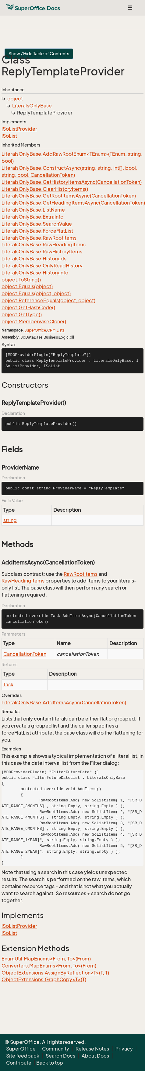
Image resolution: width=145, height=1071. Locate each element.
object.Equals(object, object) (36, 293)
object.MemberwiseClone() (34, 321)
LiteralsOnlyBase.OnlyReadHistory (42, 266)
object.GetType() (22, 314)
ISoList (9, 136)
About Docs (95, 1056)
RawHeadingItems (23, 581)
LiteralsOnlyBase (32, 106)
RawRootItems (80, 574)
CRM (51, 330)
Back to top (49, 1063)
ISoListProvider (19, 129)
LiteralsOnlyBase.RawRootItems (39, 238)
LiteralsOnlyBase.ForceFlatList (37, 231)
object (15, 99)
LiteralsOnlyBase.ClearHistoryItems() (45, 189)
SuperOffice (35, 330)
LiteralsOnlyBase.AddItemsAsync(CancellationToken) (64, 702)
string (10, 520)
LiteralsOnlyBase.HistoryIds (34, 259)
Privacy (124, 1049)
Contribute (18, 1063)
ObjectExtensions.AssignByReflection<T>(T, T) (55, 973)
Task (8, 684)
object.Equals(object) (27, 286)
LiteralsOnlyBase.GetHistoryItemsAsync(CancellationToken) (72, 182)
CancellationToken (24, 654)
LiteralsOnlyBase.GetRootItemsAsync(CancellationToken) (69, 196)
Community (55, 1049)
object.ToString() (21, 280)
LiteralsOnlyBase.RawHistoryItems (42, 252)
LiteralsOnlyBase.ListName (33, 210)
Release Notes (92, 1049)
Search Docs (60, 1056)
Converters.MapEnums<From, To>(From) (49, 966)
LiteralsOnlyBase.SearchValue (37, 224)
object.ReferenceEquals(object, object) (48, 300)
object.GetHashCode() (28, 307)
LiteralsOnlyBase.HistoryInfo (35, 273)
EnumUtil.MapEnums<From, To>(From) (46, 959)
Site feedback (22, 1056)
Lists (61, 330)
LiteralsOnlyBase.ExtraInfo (32, 217)
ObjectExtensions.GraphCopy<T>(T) (44, 979)
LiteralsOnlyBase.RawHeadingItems (44, 244)
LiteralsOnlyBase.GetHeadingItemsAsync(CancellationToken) (73, 203)
